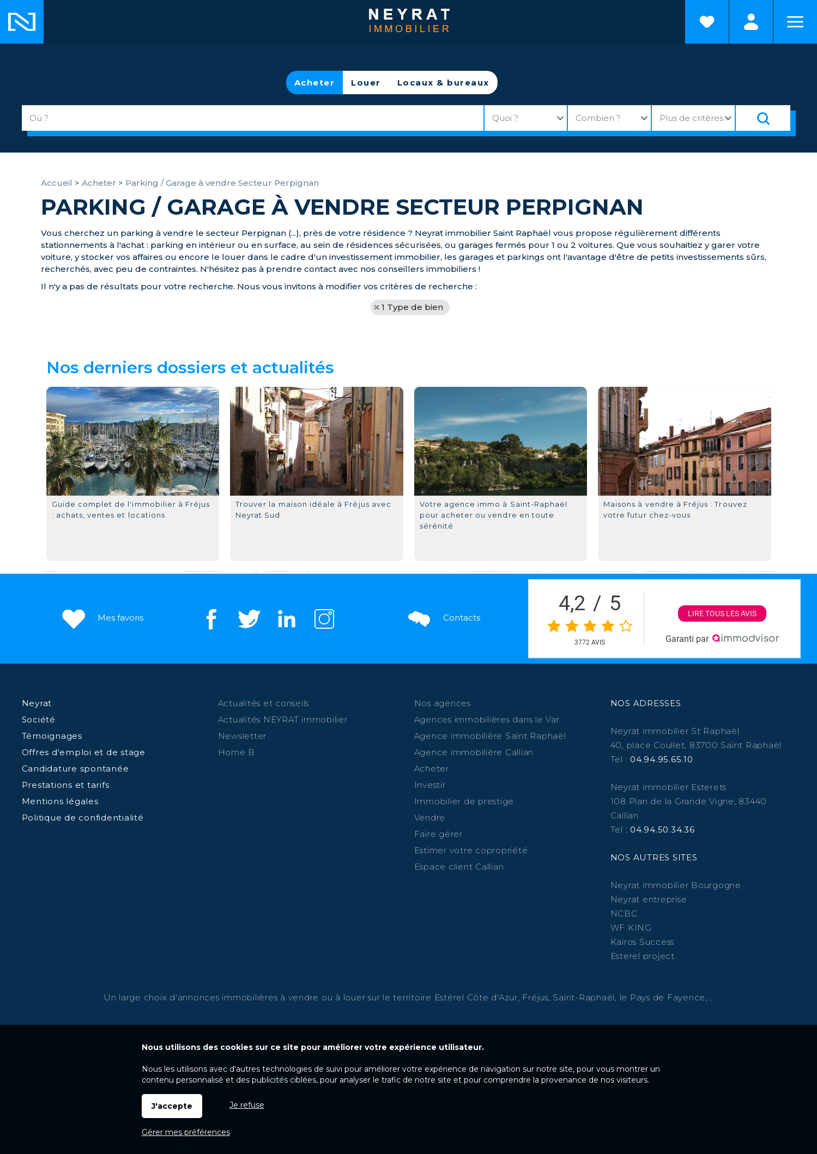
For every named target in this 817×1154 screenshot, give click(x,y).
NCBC (624, 913)
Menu (795, 22)
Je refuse (246, 1105)
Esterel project (642, 956)
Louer (366, 82)
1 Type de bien (412, 307)
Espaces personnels (751, 22)
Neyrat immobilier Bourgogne (675, 885)
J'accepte (172, 1106)
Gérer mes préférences (186, 1132)
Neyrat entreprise (648, 899)
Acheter (314, 82)
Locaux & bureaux (443, 82)
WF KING (631, 927)
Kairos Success (642, 942)
